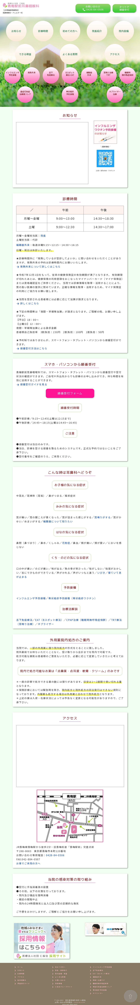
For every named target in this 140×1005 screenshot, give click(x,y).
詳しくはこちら (27, 303)
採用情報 (56, 972)
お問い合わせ (58, 968)
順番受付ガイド (22, 972)
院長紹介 (97, 31)
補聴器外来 (23, 245)
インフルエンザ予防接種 (31, 598)
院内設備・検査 (59, 962)
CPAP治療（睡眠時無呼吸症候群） (87, 620)
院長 (43, 235)
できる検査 (25, 54)
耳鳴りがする (102, 517)
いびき (101, 572)
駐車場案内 (20, 968)
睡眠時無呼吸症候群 (99, 972)
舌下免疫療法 (24, 620)
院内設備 (124, 31)
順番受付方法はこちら (31, 348)
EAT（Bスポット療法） (49, 620)
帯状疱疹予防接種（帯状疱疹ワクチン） (73, 598)
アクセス (115, 54)
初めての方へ (70, 31)
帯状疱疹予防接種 (98, 978)
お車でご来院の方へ (28, 863)
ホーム (18, 955)
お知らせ (16, 31)
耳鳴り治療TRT (97, 968)
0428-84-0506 (55, 855)
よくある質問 (70, 54)
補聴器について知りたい (58, 521)
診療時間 (43, 31)
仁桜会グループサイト (61, 975)
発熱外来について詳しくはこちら (38, 266)
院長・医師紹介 (59, 958)
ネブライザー (46, 624)
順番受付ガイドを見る (31, 384)
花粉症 (66, 543)
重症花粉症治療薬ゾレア (100, 975)
